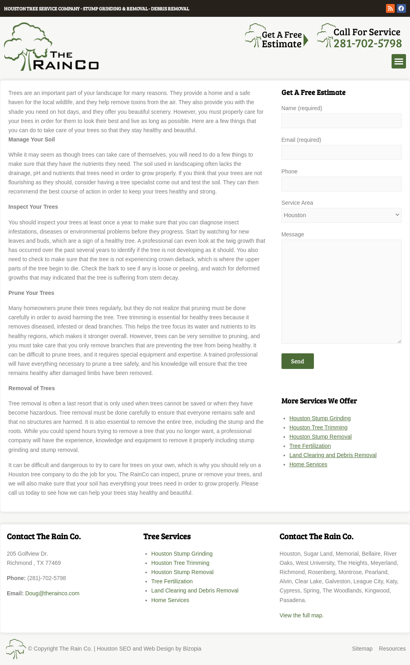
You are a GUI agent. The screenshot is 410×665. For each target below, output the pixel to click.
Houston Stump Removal (320, 436)
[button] (399, 61)
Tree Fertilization (310, 446)
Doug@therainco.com (52, 593)
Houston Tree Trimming (318, 427)
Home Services (308, 464)
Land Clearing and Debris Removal (333, 455)
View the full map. (301, 615)
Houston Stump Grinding (320, 418)
